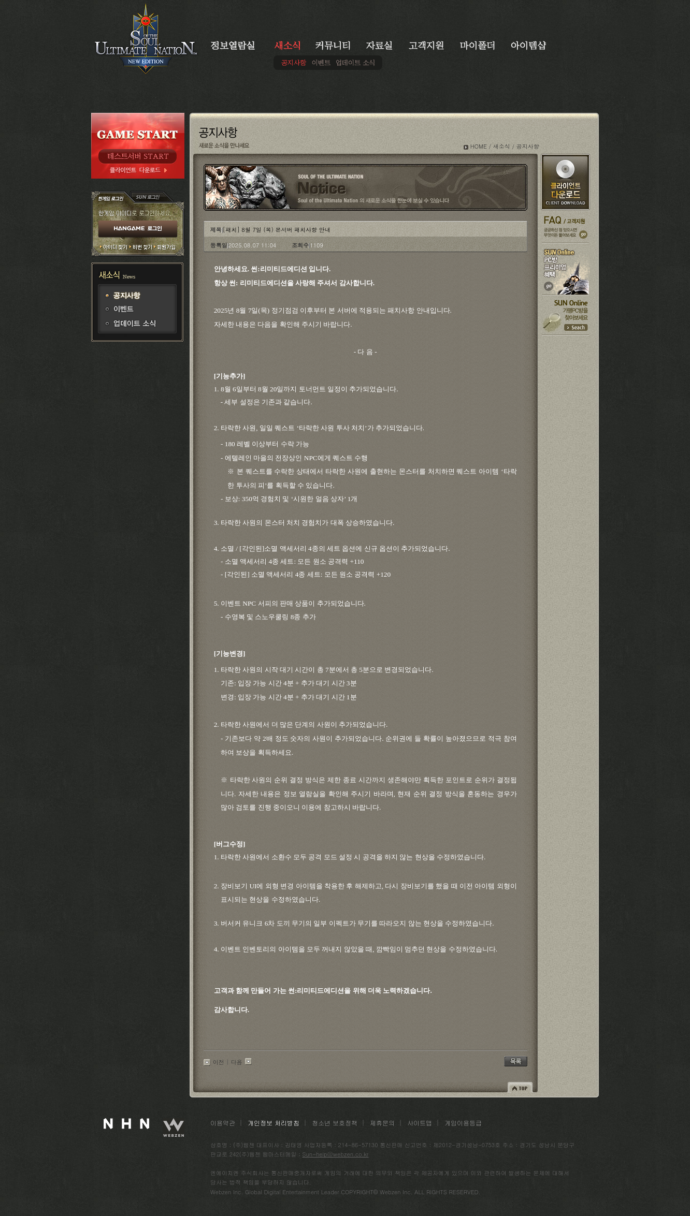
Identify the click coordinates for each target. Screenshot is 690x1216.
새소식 (501, 146)
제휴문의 (382, 1122)
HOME (478, 146)
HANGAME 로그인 (138, 229)
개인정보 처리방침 (273, 1122)
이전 (218, 1062)
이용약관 (222, 1122)
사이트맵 (419, 1122)
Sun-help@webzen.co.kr (336, 1154)
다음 (236, 1062)
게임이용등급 (463, 1122)
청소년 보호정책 (334, 1122)
